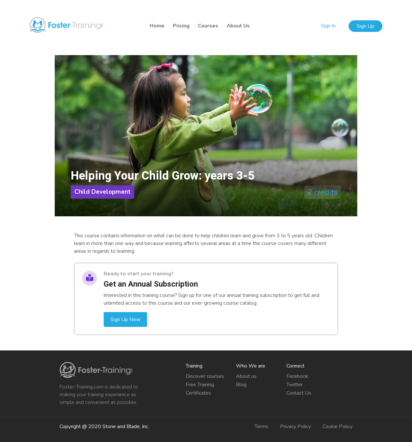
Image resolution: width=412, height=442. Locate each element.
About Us (238, 25)
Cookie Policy (337, 426)
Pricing (181, 25)
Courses (208, 25)
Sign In (329, 25)
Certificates (198, 393)
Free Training (200, 384)
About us (246, 376)
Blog (241, 384)
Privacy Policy (295, 426)
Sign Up (365, 26)
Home (157, 25)
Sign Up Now (125, 319)
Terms (261, 426)
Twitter (294, 384)
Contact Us (298, 393)
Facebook (297, 376)
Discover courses (205, 376)
